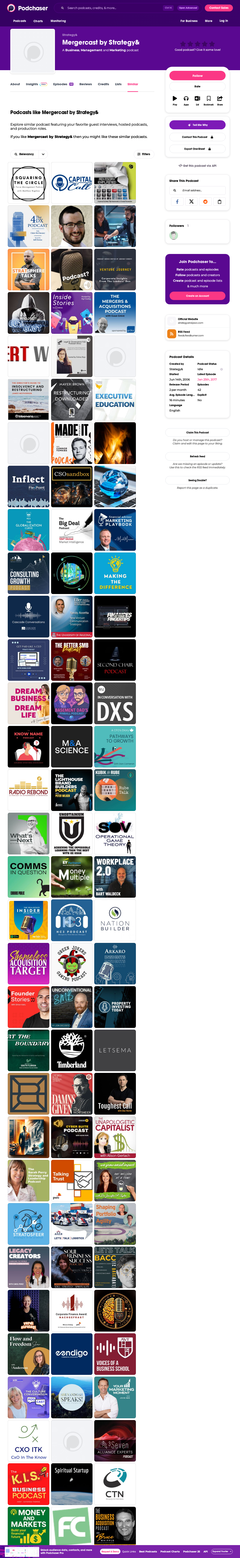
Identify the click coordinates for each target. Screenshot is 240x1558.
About (15, 84)
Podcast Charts (170, 1551)
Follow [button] (198, 76)
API (206, 1551)
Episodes (63, 84)
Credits (103, 84)
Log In (224, 21)
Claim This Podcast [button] (197, 432)
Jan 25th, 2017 (207, 379)
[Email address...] (197, 190)
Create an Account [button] (197, 295)
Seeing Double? (197, 480)
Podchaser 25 (191, 1551)
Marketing (117, 50)
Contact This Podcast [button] (197, 137)
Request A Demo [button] (110, 1551)
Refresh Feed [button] (197, 456)
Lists (118, 84)
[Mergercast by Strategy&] (32, 51)
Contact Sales (218, 8)
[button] (20, 21)
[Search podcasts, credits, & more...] (114, 8)
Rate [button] (197, 86)
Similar (133, 84)
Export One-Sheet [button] (197, 148)
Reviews (85, 84)
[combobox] (128, 8)
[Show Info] (221, 369)
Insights (36, 84)
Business (72, 50)
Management (91, 50)
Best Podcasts (148, 1551)
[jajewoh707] (173, 235)
